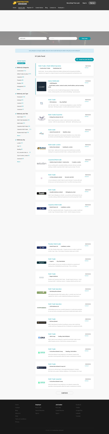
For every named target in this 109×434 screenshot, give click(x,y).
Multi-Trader (52, 363)
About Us (17, 412)
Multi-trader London (54, 144)
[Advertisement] (54, 20)
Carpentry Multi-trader (55, 204)
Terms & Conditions (20, 418)
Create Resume (60, 410)
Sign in (85, 3)
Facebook (78, 404)
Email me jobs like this (85, 59)
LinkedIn (78, 412)
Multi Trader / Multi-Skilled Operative (49, 65)
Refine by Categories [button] (23, 67)
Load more (64, 392)
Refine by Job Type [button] (22, 93)
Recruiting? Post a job (73, 3)
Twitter (78, 407)
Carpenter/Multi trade (54, 159)
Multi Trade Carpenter (55, 378)
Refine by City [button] (21, 139)
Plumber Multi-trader (54, 243)
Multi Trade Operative (55, 288)
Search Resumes (39, 410)
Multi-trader (52, 129)
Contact (17, 407)
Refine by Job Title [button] (22, 113)
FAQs (16, 415)
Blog (16, 410)
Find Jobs (85, 38)
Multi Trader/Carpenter (55, 114)
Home (17, 404)
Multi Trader (52, 99)
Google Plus (79, 410)
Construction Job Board (57, 429)
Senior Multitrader (53, 80)
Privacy (17, 421)
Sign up (92, 3)
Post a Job (38, 407)
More (18, 89)
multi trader (21, 62)
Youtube (78, 415)
